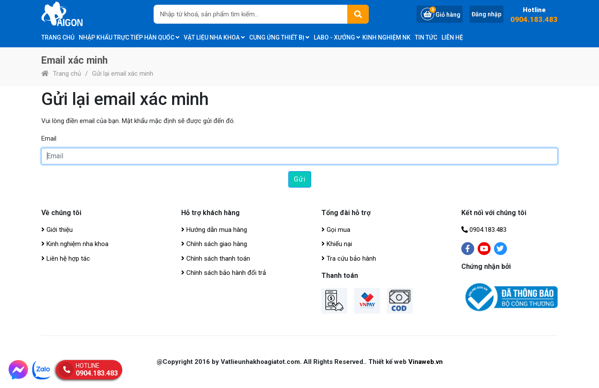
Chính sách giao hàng (214, 244)
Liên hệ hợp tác (65, 258)
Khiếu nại (336, 244)
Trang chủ (57, 37)
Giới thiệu (57, 230)
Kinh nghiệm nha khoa (74, 244)
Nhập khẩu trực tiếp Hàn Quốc (129, 37)
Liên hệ (452, 37)
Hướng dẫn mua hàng (214, 230)
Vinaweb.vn (425, 362)
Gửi (300, 179)
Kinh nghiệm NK (386, 37)
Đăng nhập (486, 14)
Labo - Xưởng (337, 37)
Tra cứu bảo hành (348, 258)
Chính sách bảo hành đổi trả (223, 273)
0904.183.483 (534, 19)
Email (48, 138)
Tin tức (426, 37)
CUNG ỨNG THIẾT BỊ (279, 37)
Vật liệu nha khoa (214, 37)
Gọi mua (335, 230)
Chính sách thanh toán (215, 258)
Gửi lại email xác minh (122, 73)
